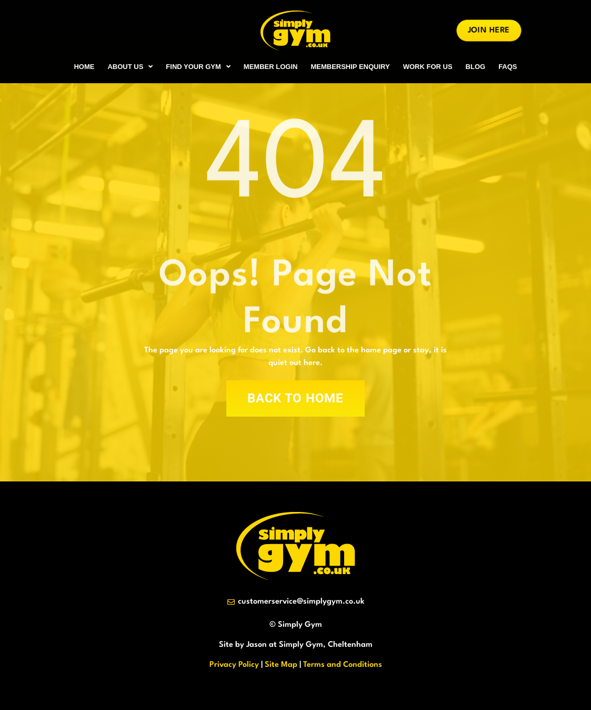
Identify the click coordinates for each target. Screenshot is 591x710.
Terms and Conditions (342, 665)
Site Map (281, 665)
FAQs (507, 67)
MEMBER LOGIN (271, 67)
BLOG (476, 67)
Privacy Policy (234, 665)
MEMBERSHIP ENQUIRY (349, 67)
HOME (84, 67)
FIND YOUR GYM (198, 66)
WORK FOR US (428, 67)
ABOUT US (130, 66)
